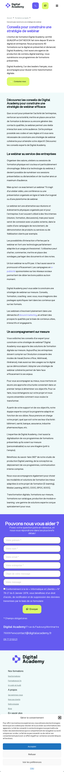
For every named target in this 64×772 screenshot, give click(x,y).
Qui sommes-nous (15, 695)
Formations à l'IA (14, 681)
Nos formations (14, 676)
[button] (59, 717)
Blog (10, 708)
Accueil (9, 18)
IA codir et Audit (14, 685)
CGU (32, 768)
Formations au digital (21, 18)
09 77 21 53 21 (10, 639)
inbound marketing (28, 315)
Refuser (32, 754)
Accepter (32, 746)
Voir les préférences (32, 762)
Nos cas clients (14, 699)
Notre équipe (13, 704)
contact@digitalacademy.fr (34, 633)
